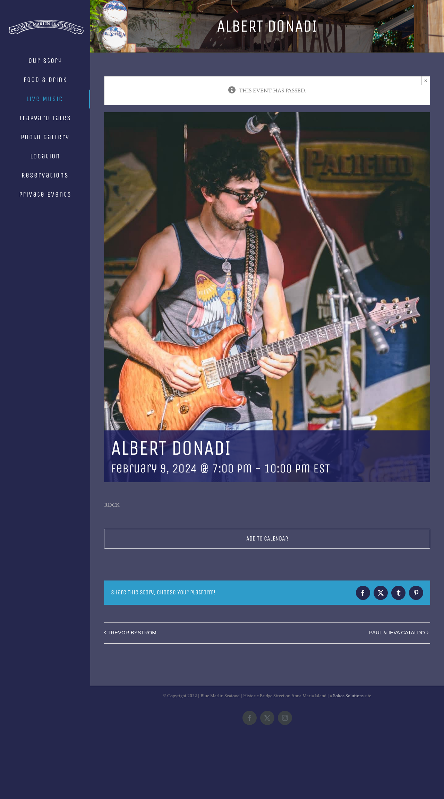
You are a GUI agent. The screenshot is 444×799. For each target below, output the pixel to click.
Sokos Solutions (348, 752)
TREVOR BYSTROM (132, 632)
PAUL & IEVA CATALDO (397, 632)
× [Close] (425, 80)
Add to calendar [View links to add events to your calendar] (267, 538)
